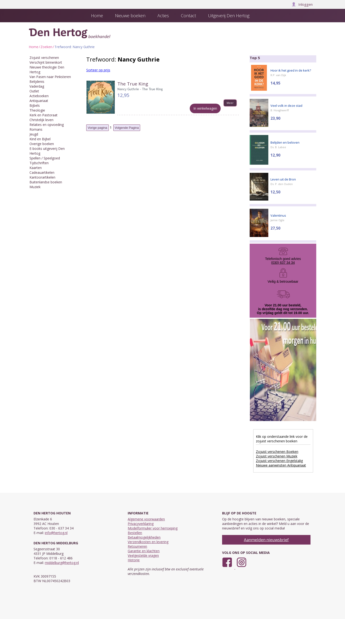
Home (33, 47)
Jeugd (33, 134)
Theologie (37, 110)
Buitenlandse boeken (45, 182)
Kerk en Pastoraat (43, 115)
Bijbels (34, 105)
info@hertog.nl (56, 532)
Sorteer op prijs (98, 70)
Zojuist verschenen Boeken (277, 451)
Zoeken (46, 47)
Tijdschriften (39, 163)
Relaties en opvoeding (46, 124)
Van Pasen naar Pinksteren (50, 76)
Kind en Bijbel (40, 139)
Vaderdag (36, 86)
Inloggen (302, 4)
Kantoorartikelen (42, 177)
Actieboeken (39, 96)
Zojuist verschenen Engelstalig (279, 460)
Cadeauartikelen (41, 172)
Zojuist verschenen (44, 57)
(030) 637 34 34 (283, 262)
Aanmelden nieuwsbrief (266, 539)
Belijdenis (36, 81)
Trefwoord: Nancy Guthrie (74, 47)
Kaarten (35, 167)
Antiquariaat (38, 100)
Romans (35, 129)
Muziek (34, 187)
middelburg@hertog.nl (62, 562)
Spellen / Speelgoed (44, 158)
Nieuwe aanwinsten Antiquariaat (281, 465)
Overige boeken (41, 143)
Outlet (34, 91)
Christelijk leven (41, 120)
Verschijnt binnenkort (45, 62)
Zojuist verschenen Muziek (276, 456)
